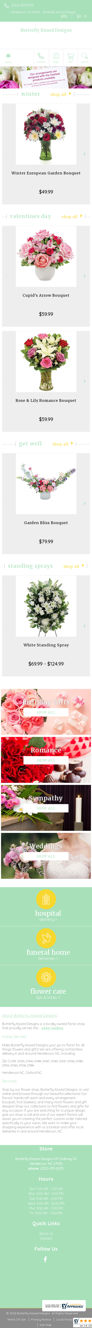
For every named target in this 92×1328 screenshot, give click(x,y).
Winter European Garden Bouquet (46, 173)
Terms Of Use (16, 1319)
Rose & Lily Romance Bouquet (46, 400)
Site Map (46, 1325)
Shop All (58, 94)
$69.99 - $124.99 (46, 664)
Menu (8, 62)
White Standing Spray (46, 645)
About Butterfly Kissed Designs (29, 1015)
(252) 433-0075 (22, 5)
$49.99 (46, 192)
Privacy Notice (41, 1319)
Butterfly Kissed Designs (46, 30)
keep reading (52, 1028)
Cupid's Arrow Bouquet (46, 295)
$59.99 (46, 314)
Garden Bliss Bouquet (46, 522)
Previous (6, 154)
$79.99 (46, 541)
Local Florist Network (70, 1319)
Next (85, 154)
